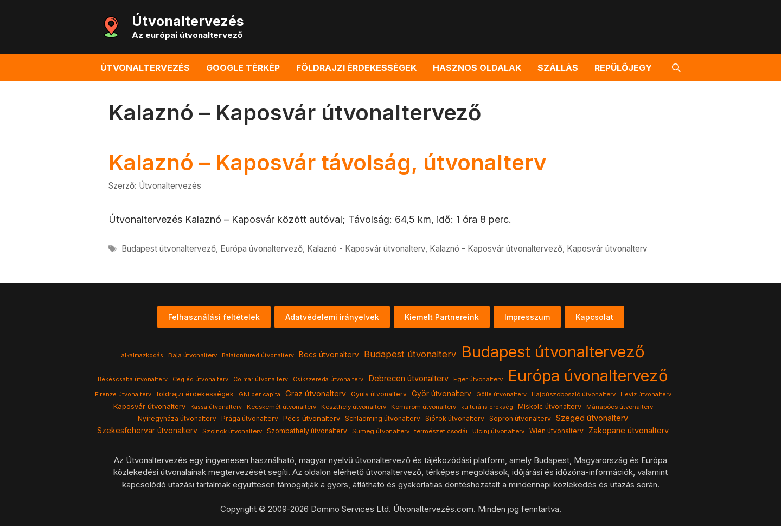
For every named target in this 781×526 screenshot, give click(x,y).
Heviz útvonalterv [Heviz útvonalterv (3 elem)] (645, 394)
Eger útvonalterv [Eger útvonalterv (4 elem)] (478, 379)
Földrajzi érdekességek (356, 67)
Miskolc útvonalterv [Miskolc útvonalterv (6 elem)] (549, 406)
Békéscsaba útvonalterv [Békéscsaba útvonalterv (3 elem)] (133, 379)
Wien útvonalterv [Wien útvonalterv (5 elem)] (556, 431)
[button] (676, 67)
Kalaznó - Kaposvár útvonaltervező (496, 248)
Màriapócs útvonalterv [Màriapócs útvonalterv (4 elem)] (619, 406)
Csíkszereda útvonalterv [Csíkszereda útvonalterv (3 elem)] (328, 379)
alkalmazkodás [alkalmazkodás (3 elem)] (142, 355)
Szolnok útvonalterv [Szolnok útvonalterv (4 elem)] (232, 431)
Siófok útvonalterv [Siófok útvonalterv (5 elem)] (454, 418)
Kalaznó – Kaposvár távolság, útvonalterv (327, 162)
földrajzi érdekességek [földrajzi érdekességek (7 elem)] (195, 393)
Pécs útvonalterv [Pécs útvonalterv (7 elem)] (311, 418)
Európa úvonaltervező (261, 248)
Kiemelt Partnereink (442, 317)
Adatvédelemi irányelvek (332, 317)
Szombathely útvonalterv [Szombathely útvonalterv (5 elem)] (307, 431)
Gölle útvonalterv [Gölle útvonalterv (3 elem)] (501, 394)
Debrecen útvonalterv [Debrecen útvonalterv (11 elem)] (408, 378)
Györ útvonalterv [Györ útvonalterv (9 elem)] (441, 393)
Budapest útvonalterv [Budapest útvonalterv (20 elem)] (410, 354)
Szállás (557, 67)
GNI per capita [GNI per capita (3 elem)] (259, 394)
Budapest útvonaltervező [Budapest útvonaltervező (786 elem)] (553, 351)
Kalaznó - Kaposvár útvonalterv (366, 248)
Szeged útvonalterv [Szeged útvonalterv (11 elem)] (592, 418)
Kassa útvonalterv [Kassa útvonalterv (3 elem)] (216, 406)
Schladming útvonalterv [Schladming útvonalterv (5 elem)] (382, 418)
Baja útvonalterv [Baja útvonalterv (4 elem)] (192, 355)
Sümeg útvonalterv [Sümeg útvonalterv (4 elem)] (380, 431)
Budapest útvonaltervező (168, 248)
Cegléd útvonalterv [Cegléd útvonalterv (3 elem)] (200, 379)
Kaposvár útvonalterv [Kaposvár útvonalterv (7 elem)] (149, 406)
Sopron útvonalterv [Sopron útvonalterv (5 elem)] (520, 418)
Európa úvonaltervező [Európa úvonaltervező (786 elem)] (588, 375)
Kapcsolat (594, 317)
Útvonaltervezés (188, 21)
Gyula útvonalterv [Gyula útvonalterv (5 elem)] (379, 394)
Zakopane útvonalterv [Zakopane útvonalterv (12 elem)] (628, 430)
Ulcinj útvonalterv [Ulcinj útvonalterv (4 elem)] (498, 431)
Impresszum (527, 317)
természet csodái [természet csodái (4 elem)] (441, 431)
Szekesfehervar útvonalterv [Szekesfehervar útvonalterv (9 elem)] (147, 430)
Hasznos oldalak (477, 67)
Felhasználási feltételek (214, 317)
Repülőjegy (623, 67)
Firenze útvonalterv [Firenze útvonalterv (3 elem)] (123, 394)
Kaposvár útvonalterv (607, 248)
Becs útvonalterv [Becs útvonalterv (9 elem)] (329, 354)
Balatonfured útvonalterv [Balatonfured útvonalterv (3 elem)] (258, 355)
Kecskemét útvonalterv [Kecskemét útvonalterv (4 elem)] (281, 406)
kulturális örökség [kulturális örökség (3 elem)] (487, 406)
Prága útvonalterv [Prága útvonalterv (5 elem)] (249, 418)
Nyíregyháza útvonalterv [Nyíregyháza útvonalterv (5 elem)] (177, 418)
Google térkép (243, 67)
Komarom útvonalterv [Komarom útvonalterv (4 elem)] (423, 406)
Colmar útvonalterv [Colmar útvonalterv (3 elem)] (260, 379)
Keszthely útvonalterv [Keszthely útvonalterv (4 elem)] (353, 406)
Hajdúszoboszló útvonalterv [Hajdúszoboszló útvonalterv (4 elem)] (574, 394)
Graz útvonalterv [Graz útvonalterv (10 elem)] (315, 393)
